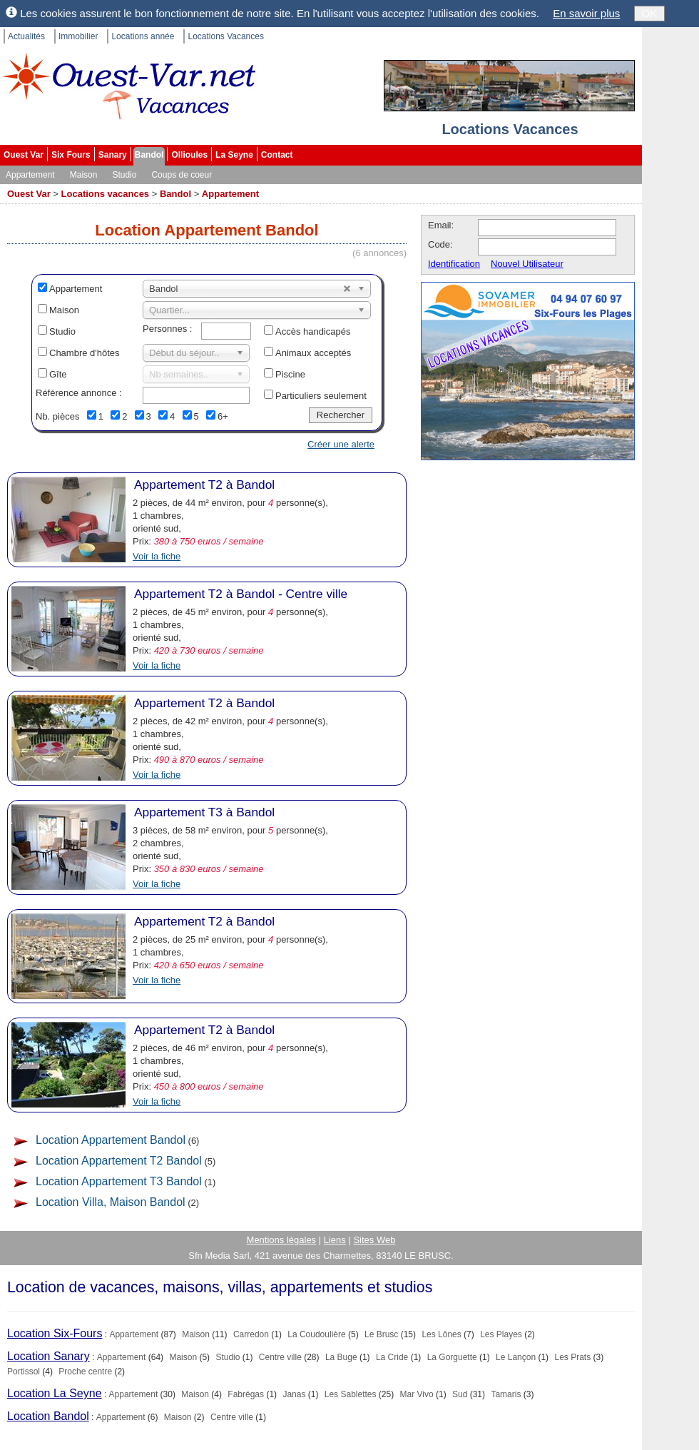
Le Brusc (381, 1334)
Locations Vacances (226, 36)
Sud (459, 1394)
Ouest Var (24, 155)
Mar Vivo (417, 1394)
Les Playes (501, 1334)
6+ (223, 416)
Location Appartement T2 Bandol (119, 1161)
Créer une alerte (340, 444)
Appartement (30, 175)
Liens (335, 1239)
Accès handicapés (313, 331)
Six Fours (71, 155)
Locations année (142, 36)
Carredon (251, 1334)
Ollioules (189, 155)
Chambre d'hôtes (84, 353)
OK (650, 13)
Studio (124, 175)
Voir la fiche (156, 556)
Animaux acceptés (313, 353)
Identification (454, 263)
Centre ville (280, 1357)
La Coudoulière (316, 1334)
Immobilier (78, 36)
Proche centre (85, 1372)
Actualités (26, 36)
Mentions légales (282, 1239)
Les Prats (572, 1357)
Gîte (58, 374)
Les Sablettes (351, 1394)
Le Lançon (516, 1357)
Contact (277, 155)
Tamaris (506, 1394)
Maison (84, 175)
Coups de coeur (181, 175)
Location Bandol (48, 1416)
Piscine (290, 374)
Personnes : (167, 328)
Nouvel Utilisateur (527, 263)
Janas (293, 1394)
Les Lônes (441, 1334)
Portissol (23, 1372)
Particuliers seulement (321, 395)
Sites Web (374, 1239)
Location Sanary (48, 1356)
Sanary (112, 155)
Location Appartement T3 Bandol (119, 1181)
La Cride (392, 1357)
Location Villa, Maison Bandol (110, 1202)
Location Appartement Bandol (110, 1140)
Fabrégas (246, 1394)
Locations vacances (105, 193)
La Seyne (234, 155)
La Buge (341, 1357)
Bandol (149, 155)
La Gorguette (452, 1357)
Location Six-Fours (54, 1333)
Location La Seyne (54, 1393)
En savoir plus (586, 13)
